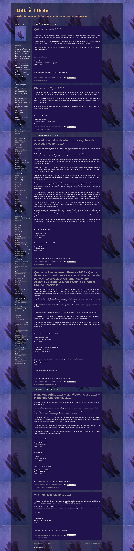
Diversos (17, 180)
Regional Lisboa (49, 384)
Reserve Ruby (19, 273)
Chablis (17, 153)
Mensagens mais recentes (44, 543)
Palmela (17, 227)
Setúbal (17, 300)
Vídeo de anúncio (20, 343)
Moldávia (17, 216)
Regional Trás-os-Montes (22, 270)
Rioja (16, 282)
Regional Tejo (19, 264)
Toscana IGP (19, 319)
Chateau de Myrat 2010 (49, 88)
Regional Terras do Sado (22, 266)
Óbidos (17, 223)
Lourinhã (17, 203)
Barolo (17, 133)
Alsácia (17, 124)
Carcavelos (18, 147)
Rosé (16, 287)
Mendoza (18, 214)
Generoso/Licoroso (20, 197)
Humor (17, 199)
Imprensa (18, 201)
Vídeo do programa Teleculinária (20, 346)
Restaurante (18, 276)
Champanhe (18, 156)
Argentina (18, 127)
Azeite (17, 129)
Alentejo (17, 122)
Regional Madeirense (21, 253)
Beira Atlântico (19, 138)
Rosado (17, 284)
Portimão (17, 232)
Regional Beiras (19, 244)
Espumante (18, 184)
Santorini (17, 293)
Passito (17, 229)
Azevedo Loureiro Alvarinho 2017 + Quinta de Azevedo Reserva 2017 (64, 142)
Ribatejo (17, 280)
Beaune (17, 136)
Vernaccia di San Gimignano (20, 334)
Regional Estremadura (21, 249)
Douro (41, 80)
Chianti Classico (19, 160)
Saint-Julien (18, 291)
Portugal (17, 236)
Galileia (17, 194)
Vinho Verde (48, 264)
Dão (16, 175)
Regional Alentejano (21, 238)
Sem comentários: (56, 77)
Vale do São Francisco (21, 324)
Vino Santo (18, 361)
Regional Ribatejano (21, 261)
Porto (16, 234)
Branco (42, 129)
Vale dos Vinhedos (20, 328)
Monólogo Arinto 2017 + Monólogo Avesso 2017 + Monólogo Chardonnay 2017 (67, 396)
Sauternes (47, 129)
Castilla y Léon (19, 149)
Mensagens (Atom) (46, 547)
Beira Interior (19, 140)
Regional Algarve (20, 242)
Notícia (17, 220)
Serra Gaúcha (19, 298)
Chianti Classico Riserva (22, 162)
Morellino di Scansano (21, 218)
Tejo (16, 313)
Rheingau (18, 278)
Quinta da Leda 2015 (47, 29)
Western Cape (19, 363)
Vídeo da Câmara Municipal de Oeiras (20, 338)
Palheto (17, 225)
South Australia (19, 308)
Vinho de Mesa (19, 349)
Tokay (17, 317)
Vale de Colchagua (20, 322)
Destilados (18, 177)
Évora (17, 186)
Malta (16, 208)
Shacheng (18, 306)
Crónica (17, 173)
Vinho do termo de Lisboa (22, 351)
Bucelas (17, 145)
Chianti (17, 158)
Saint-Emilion (19, 289)
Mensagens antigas (92, 543)
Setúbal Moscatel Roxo (21, 302)
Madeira (17, 206)
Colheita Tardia (19, 168)
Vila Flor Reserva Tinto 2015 (52, 494)
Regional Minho (49, 487)
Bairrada (17, 131)
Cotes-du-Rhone (20, 171)
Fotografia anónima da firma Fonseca (21, 189)
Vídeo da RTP (19, 341)
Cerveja (17, 151)
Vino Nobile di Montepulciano (19, 358)
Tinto (45, 80)
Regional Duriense (20, 247)
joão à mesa (32, 10)
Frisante (17, 192)
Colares (17, 166)
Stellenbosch (19, 311)
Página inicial (69, 543)
